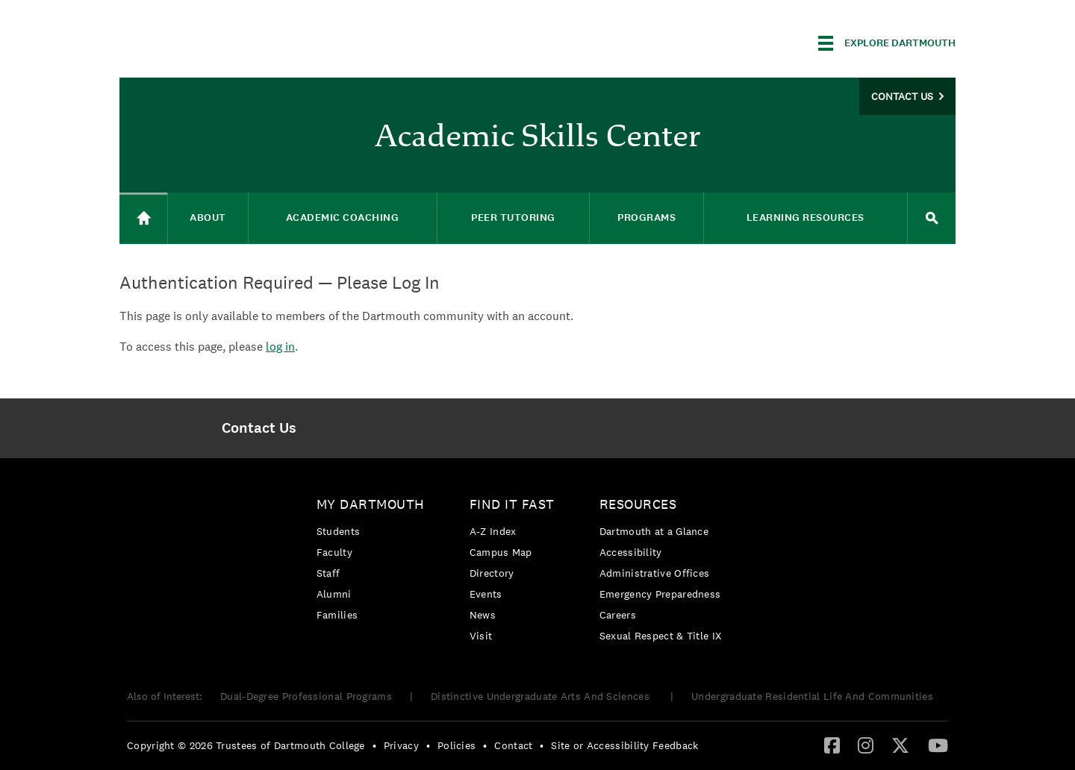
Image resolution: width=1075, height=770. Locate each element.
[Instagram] (865, 744)
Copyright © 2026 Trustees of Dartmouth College (246, 745)
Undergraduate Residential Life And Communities (812, 696)
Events (486, 594)
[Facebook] (832, 744)
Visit (481, 635)
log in (280, 346)
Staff (328, 573)
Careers (617, 615)
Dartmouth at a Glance (653, 531)
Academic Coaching (342, 217)
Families (337, 615)
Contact (513, 745)
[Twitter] (900, 744)
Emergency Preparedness (660, 594)
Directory (492, 573)
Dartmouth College (237, 40)
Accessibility (630, 552)
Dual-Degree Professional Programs (306, 696)
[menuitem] (258, 428)
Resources (638, 504)
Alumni (334, 594)
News (483, 615)
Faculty (334, 552)
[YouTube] (938, 744)
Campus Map (501, 552)
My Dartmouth (371, 504)
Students (338, 531)
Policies (456, 745)
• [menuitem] (374, 745)
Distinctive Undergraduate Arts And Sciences (541, 696)
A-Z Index (493, 531)
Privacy (401, 745)
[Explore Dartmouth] (887, 43)
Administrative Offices (654, 573)
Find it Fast (512, 504)
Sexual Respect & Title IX (660, 635)
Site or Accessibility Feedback (624, 745)
